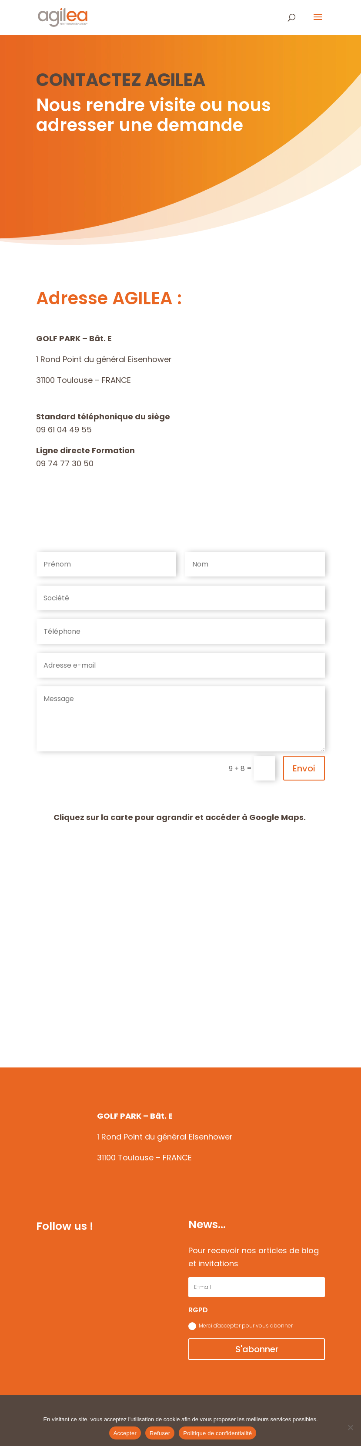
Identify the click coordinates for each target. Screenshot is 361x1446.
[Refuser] (350, 1427)
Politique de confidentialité (217, 1433)
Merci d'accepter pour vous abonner (240, 1326)
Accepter (125, 1433)
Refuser (160, 1433)
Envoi (304, 768)
